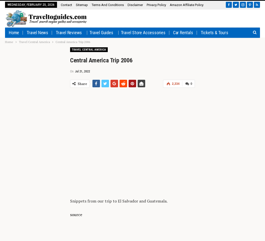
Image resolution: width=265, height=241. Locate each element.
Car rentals (183, 32)
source (76, 214)
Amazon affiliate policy (186, 5)
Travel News (37, 32)
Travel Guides (101, 32)
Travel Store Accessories (143, 32)
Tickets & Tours (214, 32)
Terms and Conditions (108, 5)
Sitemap (82, 5)
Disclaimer (135, 5)
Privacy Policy (156, 5)
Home (14, 32)
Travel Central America (89, 49)
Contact (66, 5)
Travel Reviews (69, 32)
